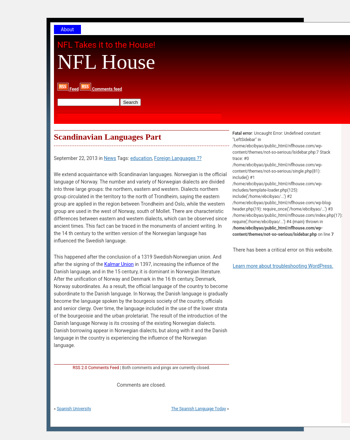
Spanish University (74, 408)
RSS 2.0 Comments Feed (96, 367)
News (110, 158)
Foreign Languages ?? (177, 158)
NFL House (106, 61)
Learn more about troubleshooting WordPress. (283, 266)
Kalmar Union (119, 264)
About (67, 29)
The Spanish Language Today (198, 408)
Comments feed (101, 89)
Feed (68, 89)
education (141, 158)
